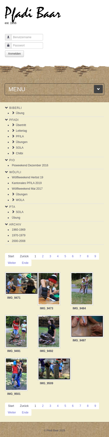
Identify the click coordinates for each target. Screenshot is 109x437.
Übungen (21, 142)
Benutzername (6, 39)
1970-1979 (18, 235)
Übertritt (21, 125)
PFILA (20, 136)
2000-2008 (18, 241)
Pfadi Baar (33, 13)
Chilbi (19, 153)
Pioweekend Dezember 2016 (30, 165)
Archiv (15, 224)
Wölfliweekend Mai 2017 (27, 188)
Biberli (15, 108)
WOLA (20, 200)
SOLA (19, 147)
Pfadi (14, 120)
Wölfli (15, 172)
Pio (12, 160)
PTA (12, 206)
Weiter (12, 263)
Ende (25, 263)
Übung (20, 113)
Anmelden (14, 53)
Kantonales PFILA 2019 (27, 183)
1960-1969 (18, 229)
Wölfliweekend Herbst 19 (27, 177)
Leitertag (21, 130)
